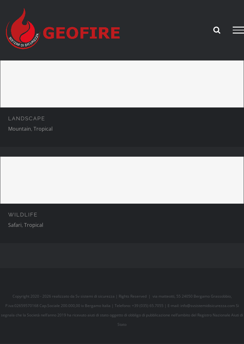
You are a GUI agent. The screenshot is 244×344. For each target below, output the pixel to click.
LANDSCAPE (26, 118)
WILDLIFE (23, 214)
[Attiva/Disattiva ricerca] (216, 30)
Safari (15, 225)
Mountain (19, 128)
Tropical (43, 128)
